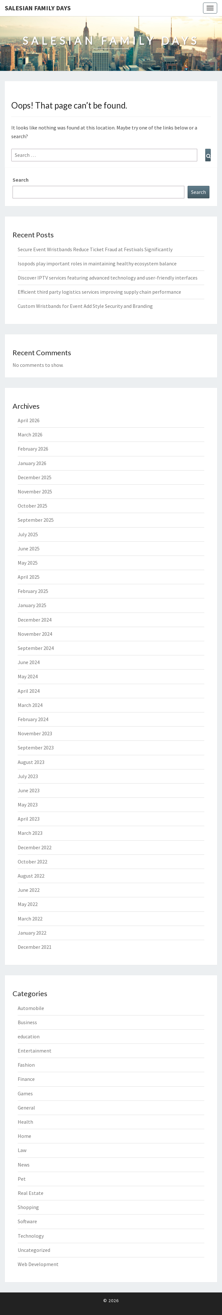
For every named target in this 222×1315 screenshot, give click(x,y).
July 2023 (28, 776)
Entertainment (34, 1050)
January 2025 (32, 605)
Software (27, 1221)
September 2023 (36, 747)
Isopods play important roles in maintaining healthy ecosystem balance (97, 263)
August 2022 (31, 875)
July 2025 (28, 534)
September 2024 (36, 648)
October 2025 (32, 505)
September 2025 (36, 520)
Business (27, 1022)
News (24, 1164)
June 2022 (29, 890)
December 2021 (34, 947)
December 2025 (34, 477)
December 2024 (34, 619)
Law (22, 1150)
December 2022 (34, 847)
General (26, 1107)
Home (24, 1136)
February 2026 (33, 448)
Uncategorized (34, 1250)
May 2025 (28, 562)
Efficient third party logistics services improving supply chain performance (99, 292)
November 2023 (35, 733)
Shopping (28, 1207)
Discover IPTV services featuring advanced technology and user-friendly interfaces (108, 277)
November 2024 (35, 634)
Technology (31, 1236)
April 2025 (29, 577)
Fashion (26, 1065)
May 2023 (28, 804)
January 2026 (32, 463)
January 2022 (32, 932)
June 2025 (29, 548)
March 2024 (30, 705)
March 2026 (30, 434)
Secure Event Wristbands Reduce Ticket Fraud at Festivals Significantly (95, 249)
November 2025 (35, 491)
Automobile (31, 1008)
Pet (22, 1179)
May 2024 (28, 676)
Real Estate (30, 1193)
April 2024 (29, 691)
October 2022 (32, 861)
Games (25, 1093)
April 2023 (29, 818)
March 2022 (30, 918)
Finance (26, 1079)
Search (21, 179)
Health (25, 1122)
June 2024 (29, 662)
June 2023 (29, 790)
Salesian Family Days (38, 8)
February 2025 (33, 591)
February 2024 (33, 719)
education (29, 1036)
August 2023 (31, 762)
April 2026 (29, 420)
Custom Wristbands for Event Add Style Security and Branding (85, 306)
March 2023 (30, 833)
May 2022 (28, 904)
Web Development (38, 1264)
